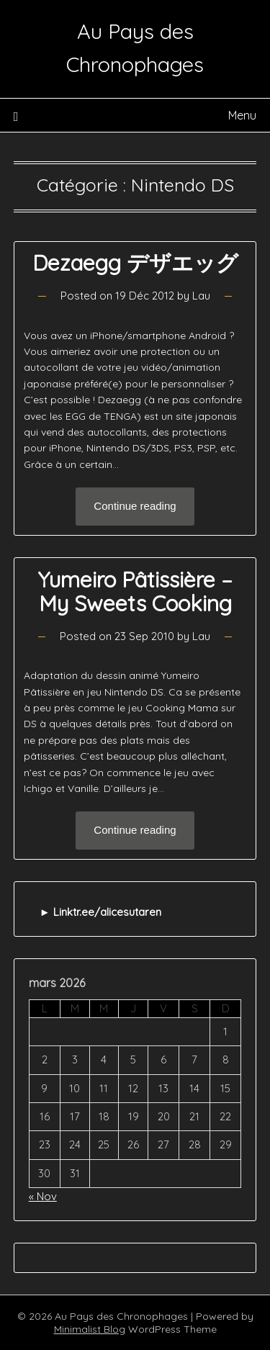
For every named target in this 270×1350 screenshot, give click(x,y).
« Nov (43, 1196)
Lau (201, 295)
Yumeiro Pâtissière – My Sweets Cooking (135, 591)
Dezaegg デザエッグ (135, 262)
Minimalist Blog (89, 1329)
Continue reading (135, 506)
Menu (242, 115)
